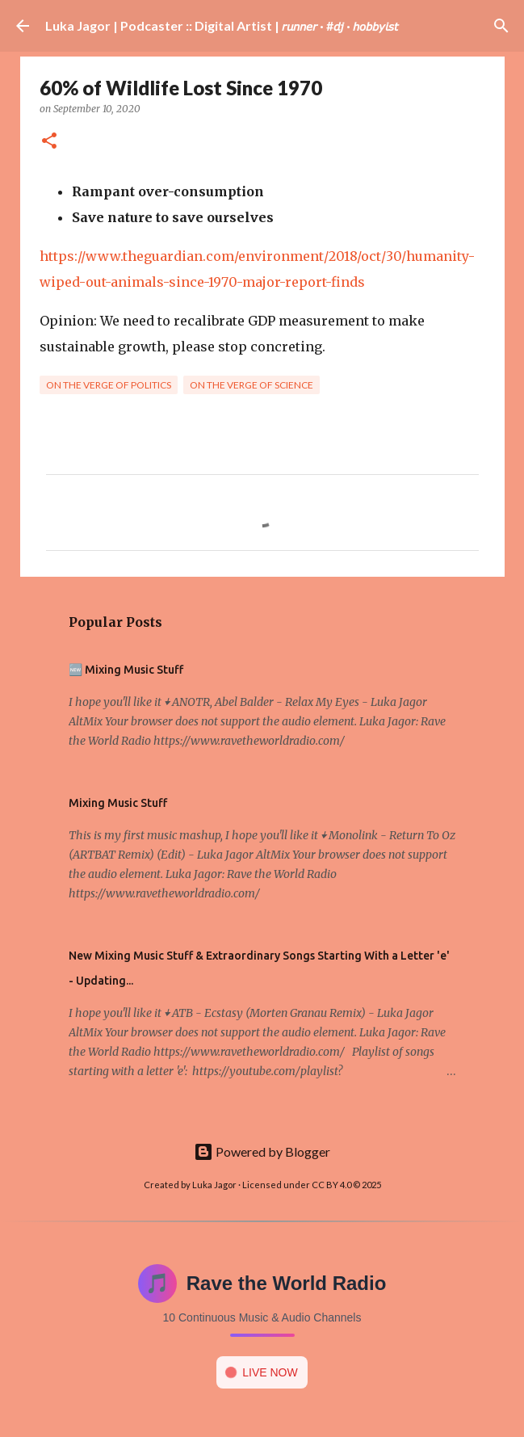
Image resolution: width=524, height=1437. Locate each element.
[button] (49, 142)
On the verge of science (251, 385)
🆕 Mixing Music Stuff (126, 669)
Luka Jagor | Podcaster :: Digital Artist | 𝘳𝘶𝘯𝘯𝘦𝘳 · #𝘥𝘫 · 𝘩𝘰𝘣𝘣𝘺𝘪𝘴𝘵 (221, 25)
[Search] (501, 25)
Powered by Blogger (262, 1151)
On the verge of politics (108, 385)
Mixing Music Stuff (118, 802)
